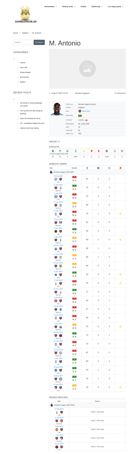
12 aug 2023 (54, 273)
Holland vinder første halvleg (29, 128)
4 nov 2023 (54, 233)
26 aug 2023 (54, 265)
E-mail (52, 402)
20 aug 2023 (54, 269)
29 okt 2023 (54, 237)
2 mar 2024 (54, 220)
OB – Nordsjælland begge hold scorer (32, 123)
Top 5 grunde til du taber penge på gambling (31, 112)
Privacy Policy (81, 449)
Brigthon (23, 82)
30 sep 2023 (54, 249)
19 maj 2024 (54, 176)
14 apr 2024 (54, 196)
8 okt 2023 (54, 245)
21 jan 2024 (54, 309)
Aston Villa (23, 67)
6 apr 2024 (54, 200)
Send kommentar (116, 443)
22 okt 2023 (54, 241)
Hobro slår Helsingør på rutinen (30, 118)
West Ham (86, 111)
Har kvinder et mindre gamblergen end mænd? (31, 104)
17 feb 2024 (54, 224)
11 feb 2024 (54, 297)
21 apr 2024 (54, 192)
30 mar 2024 (54, 208)
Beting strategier (25, 72)
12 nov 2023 (54, 229)
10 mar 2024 (54, 216)
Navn (52, 388)
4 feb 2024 (54, 301)
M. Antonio (65, 43)
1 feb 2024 (54, 305)
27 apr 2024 (54, 188)
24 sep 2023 (54, 253)
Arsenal (22, 63)
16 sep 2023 (54, 257)
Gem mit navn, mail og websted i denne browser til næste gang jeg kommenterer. (84, 433)
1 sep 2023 (54, 261)
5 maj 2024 (54, 184)
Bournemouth (24, 77)
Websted (52, 416)
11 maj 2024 (54, 180)
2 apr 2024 (54, 204)
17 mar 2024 (54, 212)
